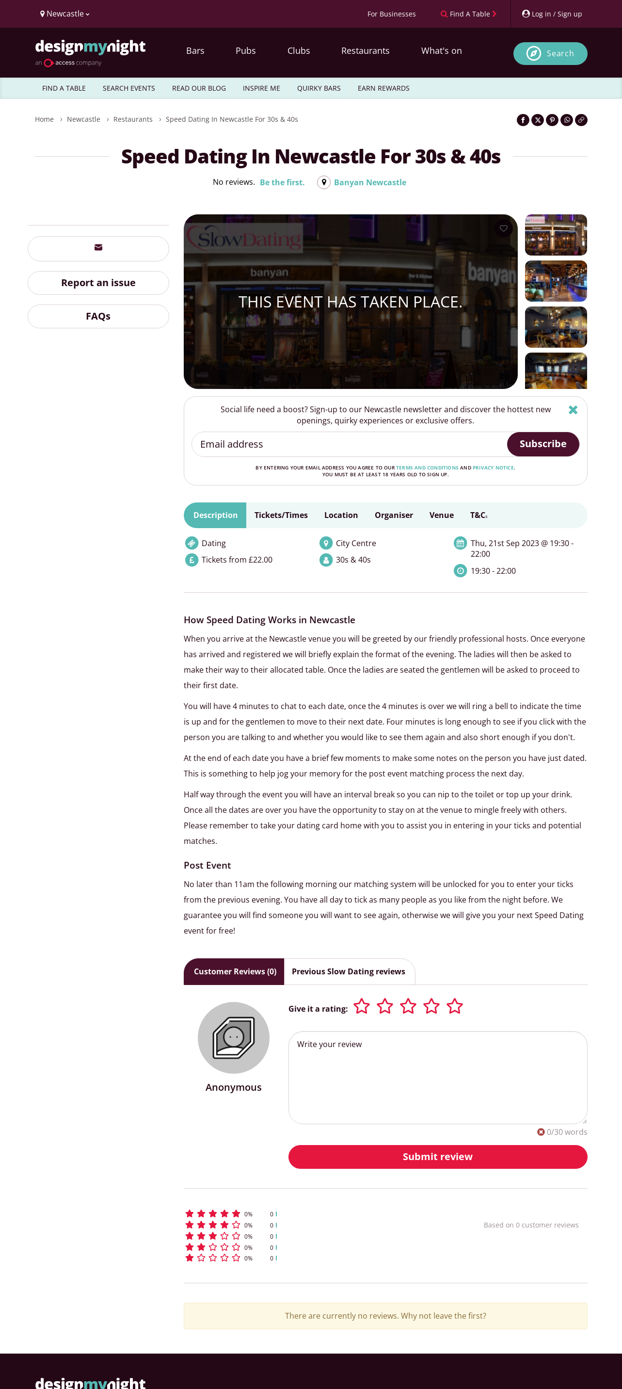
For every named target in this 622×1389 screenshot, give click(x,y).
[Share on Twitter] (537, 120)
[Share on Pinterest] (552, 120)
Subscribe (543, 443)
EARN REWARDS (384, 88)
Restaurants (365, 50)
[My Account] (552, 14)
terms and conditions (427, 467)
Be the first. (282, 182)
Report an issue (98, 282)
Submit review (438, 1156)
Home (44, 119)
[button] (316, 1213)
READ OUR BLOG (199, 88)
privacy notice (493, 467)
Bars (195, 50)
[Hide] (573, 409)
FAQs (98, 316)
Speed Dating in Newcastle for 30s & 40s (232, 119)
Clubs (298, 50)
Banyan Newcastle (370, 182)
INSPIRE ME (261, 88)
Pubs (246, 50)
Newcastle (83, 119)
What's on (441, 50)
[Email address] (350, 444)
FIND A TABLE (64, 88)
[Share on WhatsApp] (566, 120)
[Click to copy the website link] (581, 120)
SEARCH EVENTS (129, 88)
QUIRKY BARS (319, 88)
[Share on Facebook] (523, 120)
